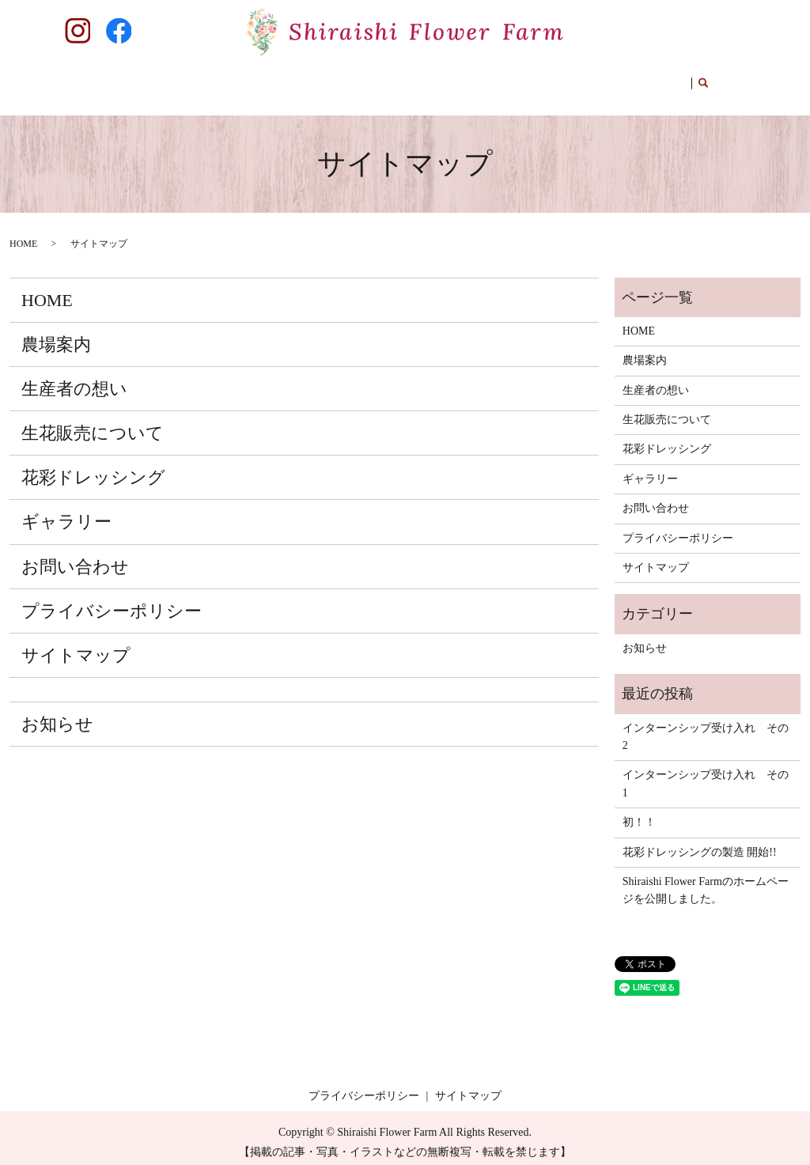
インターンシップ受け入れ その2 (706, 728)
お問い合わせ (641, 83)
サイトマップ (76, 647)
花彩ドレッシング (468, 83)
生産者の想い (262, 83)
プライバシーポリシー (111, 603)
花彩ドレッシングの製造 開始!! (700, 843)
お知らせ (57, 716)
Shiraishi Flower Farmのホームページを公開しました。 (706, 882)
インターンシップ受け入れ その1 (706, 775)
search (696, 84)
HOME (128, 83)
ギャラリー (560, 83)
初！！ (639, 814)
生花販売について (360, 83)
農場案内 (187, 83)
